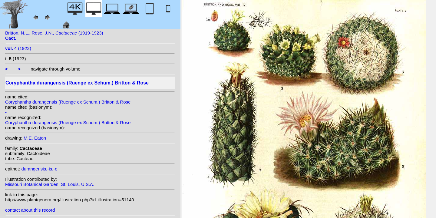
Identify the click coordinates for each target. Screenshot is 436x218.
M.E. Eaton (35, 137)
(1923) (18, 48)
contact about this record (30, 210)
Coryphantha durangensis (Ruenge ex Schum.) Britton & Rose (67, 101)
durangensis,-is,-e (39, 168)
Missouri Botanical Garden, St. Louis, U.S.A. (49, 184)
